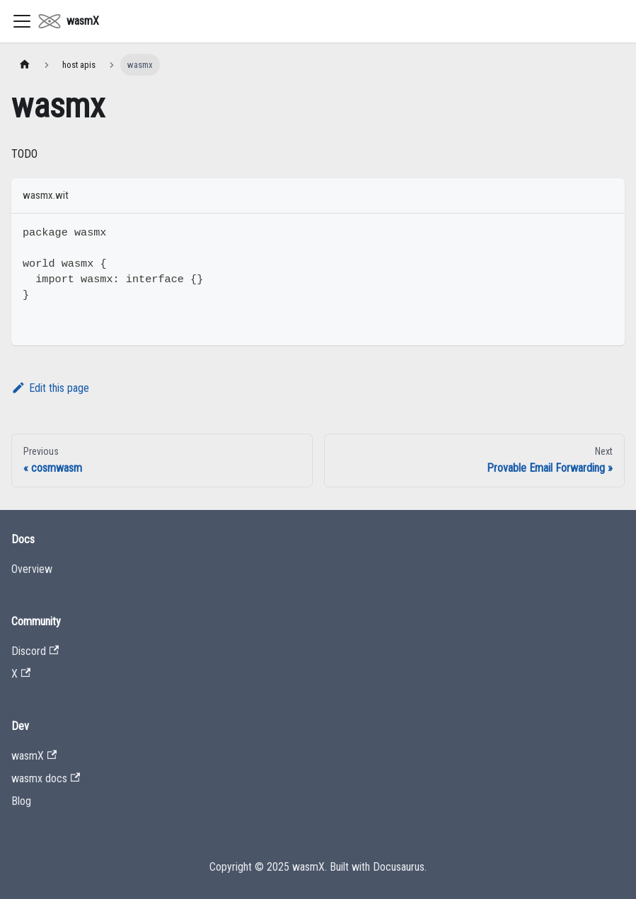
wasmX (34, 755)
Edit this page (50, 388)
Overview (31, 569)
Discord (35, 651)
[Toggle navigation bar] (22, 21)
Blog (21, 801)
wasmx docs (45, 778)
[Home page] (24, 65)
